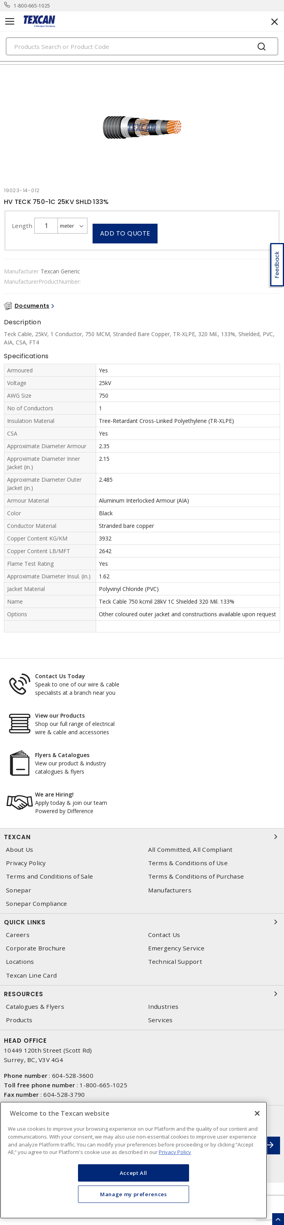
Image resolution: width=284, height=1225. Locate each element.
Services (160, 1020)
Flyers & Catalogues (62, 755)
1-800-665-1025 (32, 5)
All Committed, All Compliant (190, 849)
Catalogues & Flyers (35, 1006)
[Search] (142, 46)
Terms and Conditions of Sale (49, 876)
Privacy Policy (26, 863)
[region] (133, 1160)
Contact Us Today (60, 676)
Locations (20, 961)
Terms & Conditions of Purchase (196, 876)
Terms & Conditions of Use (188, 863)
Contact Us (164, 935)
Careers (18, 935)
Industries (163, 1006)
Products (19, 1020)
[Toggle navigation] (10, 21)
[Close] (257, 1113)
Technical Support (175, 961)
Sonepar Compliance (36, 903)
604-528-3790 (64, 1094)
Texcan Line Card (31, 975)
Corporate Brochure (36, 948)
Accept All (134, 1172)
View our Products (60, 715)
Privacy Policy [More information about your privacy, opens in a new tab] (175, 1152)
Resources (142, 993)
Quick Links (142, 922)
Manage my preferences (133, 1194)
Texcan (142, 836)
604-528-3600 (72, 1075)
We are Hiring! (54, 794)
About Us (19, 849)
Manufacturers (169, 890)
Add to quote (125, 233)
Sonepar (18, 890)
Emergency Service (176, 948)
